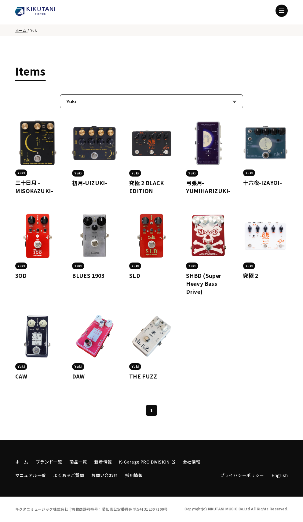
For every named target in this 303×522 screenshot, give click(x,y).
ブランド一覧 (49, 462)
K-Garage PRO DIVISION (147, 462)
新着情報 (103, 462)
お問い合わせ (104, 475)
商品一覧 (78, 462)
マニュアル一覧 (30, 475)
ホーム (21, 30)
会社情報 (191, 462)
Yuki (71, 101)
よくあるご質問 (68, 475)
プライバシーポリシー (242, 475)
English (280, 475)
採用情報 (134, 475)
